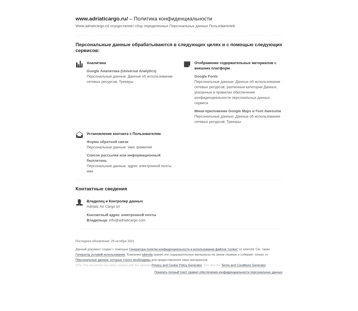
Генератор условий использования (100, 254)
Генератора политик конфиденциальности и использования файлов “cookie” (183, 249)
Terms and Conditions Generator (243, 265)
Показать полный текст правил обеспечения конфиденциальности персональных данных (218, 272)
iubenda (147, 254)
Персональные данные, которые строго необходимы (113, 259)
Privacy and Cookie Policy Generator (177, 265)
